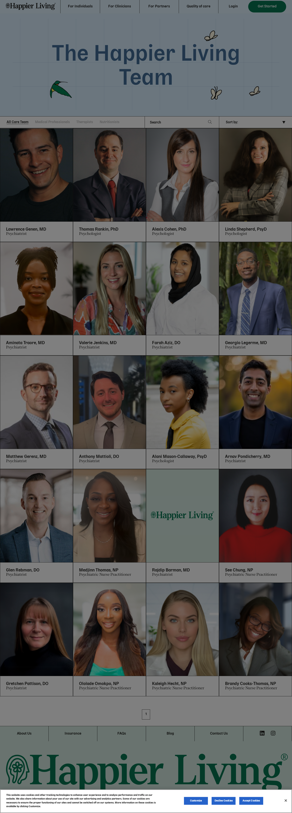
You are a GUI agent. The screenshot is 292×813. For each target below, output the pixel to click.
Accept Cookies (251, 801)
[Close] (285, 800)
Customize (196, 801)
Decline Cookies (224, 801)
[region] (146, 801)
